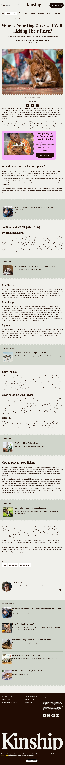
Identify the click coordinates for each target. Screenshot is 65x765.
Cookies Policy (30, 699)
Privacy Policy (7, 699)
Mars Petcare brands (48, 703)
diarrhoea (32, 320)
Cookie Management (32, 696)
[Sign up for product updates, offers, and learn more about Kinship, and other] (61, 698)
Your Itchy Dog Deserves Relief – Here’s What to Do (35, 266)
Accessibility (29, 702)
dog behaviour (25, 565)
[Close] (62, 753)
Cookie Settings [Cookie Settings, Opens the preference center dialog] (32, 760)
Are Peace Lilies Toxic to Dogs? (27, 443)
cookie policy (4, 755)
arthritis (25, 183)
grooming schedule (56, 333)
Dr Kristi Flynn (39, 124)
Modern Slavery (52, 702)
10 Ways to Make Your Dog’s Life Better (30, 353)
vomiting (41, 320)
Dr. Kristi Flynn (44, 40)
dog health (13, 565)
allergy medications (43, 190)
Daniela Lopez (22, 40)
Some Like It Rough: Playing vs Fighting (30, 508)
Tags (3, 561)
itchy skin (42, 249)
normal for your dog (20, 490)
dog (4, 565)
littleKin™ (34, 548)
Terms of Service (8, 696)
